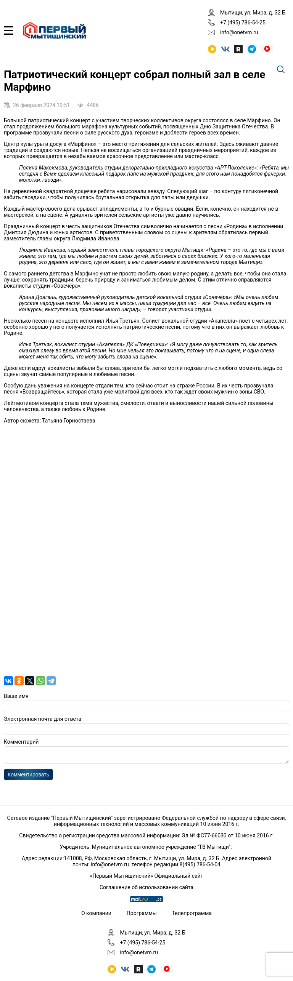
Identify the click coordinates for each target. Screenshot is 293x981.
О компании (96, 913)
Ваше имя (16, 696)
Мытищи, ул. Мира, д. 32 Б (252, 13)
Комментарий (21, 742)
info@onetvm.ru (239, 32)
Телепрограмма (192, 913)
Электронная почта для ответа (42, 719)
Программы (142, 913)
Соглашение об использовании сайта (146, 887)
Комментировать (28, 777)
